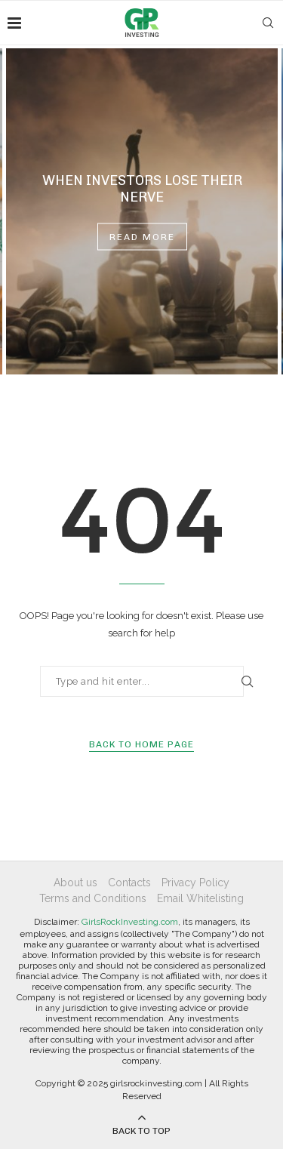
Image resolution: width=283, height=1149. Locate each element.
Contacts (129, 882)
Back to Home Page (141, 744)
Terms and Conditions (92, 898)
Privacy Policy (195, 882)
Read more (142, 237)
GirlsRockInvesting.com (130, 921)
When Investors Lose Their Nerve (142, 188)
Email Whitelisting (200, 898)
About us (75, 882)
